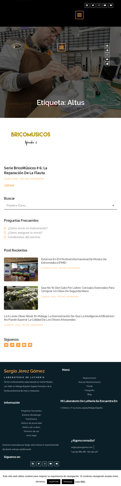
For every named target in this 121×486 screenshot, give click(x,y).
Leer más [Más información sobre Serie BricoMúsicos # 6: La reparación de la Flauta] (9, 197)
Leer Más (80, 481)
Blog (89, 408)
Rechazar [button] (68, 481)
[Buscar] (113, 217)
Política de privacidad (31, 437)
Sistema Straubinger (31, 428)
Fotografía (89, 404)
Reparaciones (89, 392)
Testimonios (31, 433)
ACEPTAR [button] (53, 481)
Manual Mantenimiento (89, 396)
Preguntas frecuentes (31, 424)
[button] (79, 17)
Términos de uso (31, 445)
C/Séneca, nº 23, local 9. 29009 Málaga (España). (81, 421)
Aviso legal (31, 449)
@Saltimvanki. (25, 463)
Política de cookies (31, 441)
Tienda (89, 400)
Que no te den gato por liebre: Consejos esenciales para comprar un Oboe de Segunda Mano (77, 300)
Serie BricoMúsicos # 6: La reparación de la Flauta (25, 182)
